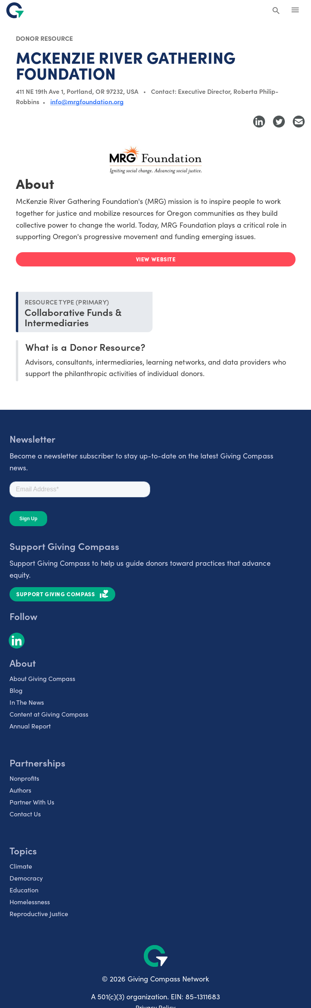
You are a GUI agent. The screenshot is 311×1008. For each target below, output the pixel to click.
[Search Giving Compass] (276, 11)
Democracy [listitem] (26, 878)
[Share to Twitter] (279, 121)
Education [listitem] (24, 890)
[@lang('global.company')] (15, 10)
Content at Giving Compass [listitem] (49, 714)
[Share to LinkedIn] (259, 121)
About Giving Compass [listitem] (42, 678)
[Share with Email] (299, 121)
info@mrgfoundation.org (87, 101)
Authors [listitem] (20, 790)
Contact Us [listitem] (25, 814)
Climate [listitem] (21, 866)
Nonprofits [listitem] (24, 778)
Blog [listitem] (16, 690)
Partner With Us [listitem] (32, 802)
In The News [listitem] (27, 702)
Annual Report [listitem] (30, 726)
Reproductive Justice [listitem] (39, 913)
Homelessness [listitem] (30, 902)
